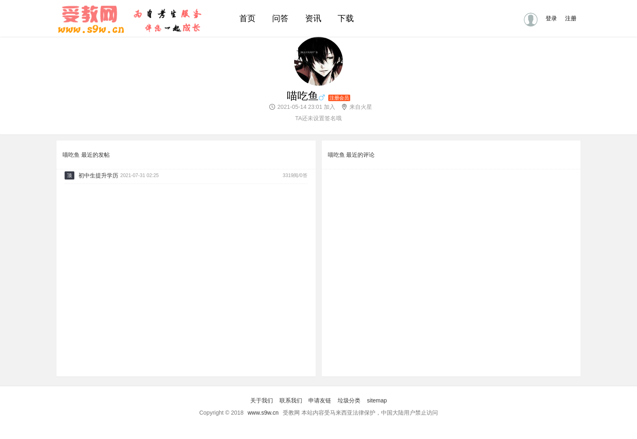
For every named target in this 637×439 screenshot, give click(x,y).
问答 (280, 18)
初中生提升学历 (98, 175)
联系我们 (291, 400)
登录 (551, 18)
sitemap (377, 400)
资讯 (313, 18)
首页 (247, 18)
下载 (346, 18)
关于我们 (261, 400)
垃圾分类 (349, 400)
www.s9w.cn (263, 412)
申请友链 (319, 400)
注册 (570, 18)
